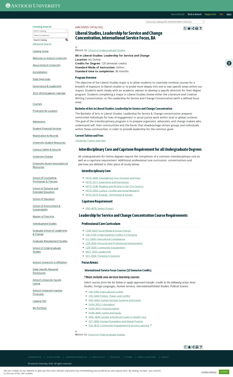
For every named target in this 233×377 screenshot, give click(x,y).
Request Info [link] (210, 14)
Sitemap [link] (128, 357)
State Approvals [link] (41, 79)
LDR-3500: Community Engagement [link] (105, 247)
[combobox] (175, 21)
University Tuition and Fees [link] (90, 140)
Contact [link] (165, 357)
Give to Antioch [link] (177, 14)
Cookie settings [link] (209, 371)
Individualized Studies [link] (45, 223)
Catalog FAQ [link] (39, 301)
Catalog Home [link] (41, 51)
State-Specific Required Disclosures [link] (45, 271)
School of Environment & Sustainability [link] (46, 207)
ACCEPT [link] (224, 371)
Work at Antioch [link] (194, 14)
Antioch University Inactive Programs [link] (47, 292)
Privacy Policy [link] (98, 357)
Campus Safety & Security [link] (47, 149)
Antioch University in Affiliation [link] (50, 262)
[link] (229, 63)
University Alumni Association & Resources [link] (50, 165)
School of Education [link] (44, 199)
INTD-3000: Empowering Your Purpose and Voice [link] (113, 178)
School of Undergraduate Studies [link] (47, 249)
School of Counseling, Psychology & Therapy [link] (45, 179)
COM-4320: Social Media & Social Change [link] (108, 230)
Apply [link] (229, 14)
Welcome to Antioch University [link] (50, 58)
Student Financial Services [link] (47, 128)
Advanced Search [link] (42, 44)
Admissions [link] (39, 121)
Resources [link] (115, 357)
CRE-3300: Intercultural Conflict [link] (106, 291)
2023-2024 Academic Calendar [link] (49, 93)
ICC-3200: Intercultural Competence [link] (105, 239)
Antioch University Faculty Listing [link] (47, 281)
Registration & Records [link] (45, 135)
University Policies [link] (43, 156)
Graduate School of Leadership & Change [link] (50, 232)
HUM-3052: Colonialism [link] (102, 304)
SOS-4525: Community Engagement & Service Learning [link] (119, 325)
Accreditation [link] (40, 72)
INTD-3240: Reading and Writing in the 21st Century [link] (115, 186)
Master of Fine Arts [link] (43, 216)
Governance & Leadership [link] (47, 86)
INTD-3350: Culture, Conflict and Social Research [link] (112, 190)
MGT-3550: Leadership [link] (98, 251)
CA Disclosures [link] (53, 357)
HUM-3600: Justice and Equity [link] (105, 312)
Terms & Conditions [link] (146, 357)
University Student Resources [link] (49, 142)
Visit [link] (221, 14)
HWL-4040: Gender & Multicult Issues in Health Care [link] (117, 317)
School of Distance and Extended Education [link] (45, 190)
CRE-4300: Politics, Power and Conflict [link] (109, 296)
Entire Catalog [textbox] (39, 31)
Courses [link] (37, 103)
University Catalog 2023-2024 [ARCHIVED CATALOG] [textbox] (168, 21)
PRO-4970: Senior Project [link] (99, 208)
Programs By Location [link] (45, 110)
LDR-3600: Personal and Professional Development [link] (114, 243)
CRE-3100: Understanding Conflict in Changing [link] (111, 234)
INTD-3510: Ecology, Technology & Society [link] (109, 194)
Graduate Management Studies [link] (50, 241)
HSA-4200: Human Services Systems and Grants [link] (115, 300)
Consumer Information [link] (76, 357)
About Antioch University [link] (46, 65)
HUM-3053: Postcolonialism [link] (104, 308)
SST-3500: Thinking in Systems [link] (103, 256)
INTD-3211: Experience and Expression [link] (107, 182)
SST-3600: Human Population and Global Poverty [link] (116, 321)
